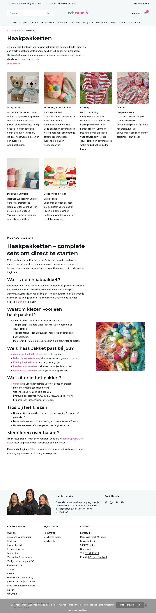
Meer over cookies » (78, 610)
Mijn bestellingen (52, 537)
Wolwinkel (12, 593)
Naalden (34, 22)
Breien (10, 573)
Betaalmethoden (15, 549)
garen (19, 301)
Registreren (49, 533)
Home (21, 30)
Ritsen (122, 22)
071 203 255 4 (92, 553)
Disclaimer (12, 541)
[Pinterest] (117, 502)
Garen (16, 383)
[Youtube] (122, 502)
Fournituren (102, 22)
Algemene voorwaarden (19, 537)
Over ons (11, 533)
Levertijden (12, 553)
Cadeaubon (134, 22)
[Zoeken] (30, 13)
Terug (11, 30)
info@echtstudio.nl (97, 557)
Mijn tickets (49, 541)
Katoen (10, 589)
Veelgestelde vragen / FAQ (21, 561)
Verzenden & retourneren (20, 557)
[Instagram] (111, 502)
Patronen (62, 22)
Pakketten (75, 22)
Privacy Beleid (14, 545)
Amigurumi (88, 22)
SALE (113, 22)
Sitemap (11, 569)
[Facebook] (106, 502)
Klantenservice (141, 3)
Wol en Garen (20, 22)
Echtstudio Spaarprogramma (21, 585)
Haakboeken (48, 22)
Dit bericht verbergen (130, 605)
